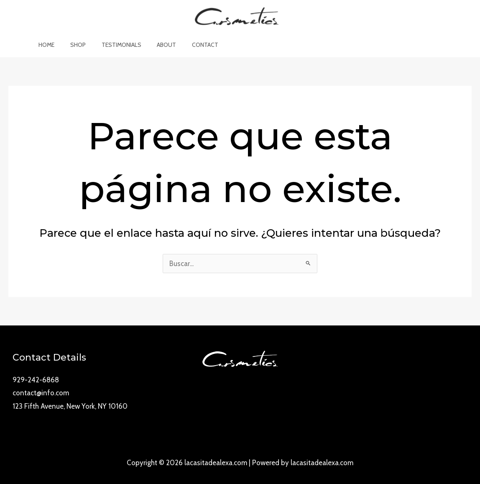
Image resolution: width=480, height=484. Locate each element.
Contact (197, 45)
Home (55, 45)
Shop (82, 45)
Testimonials (121, 45)
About (162, 45)
